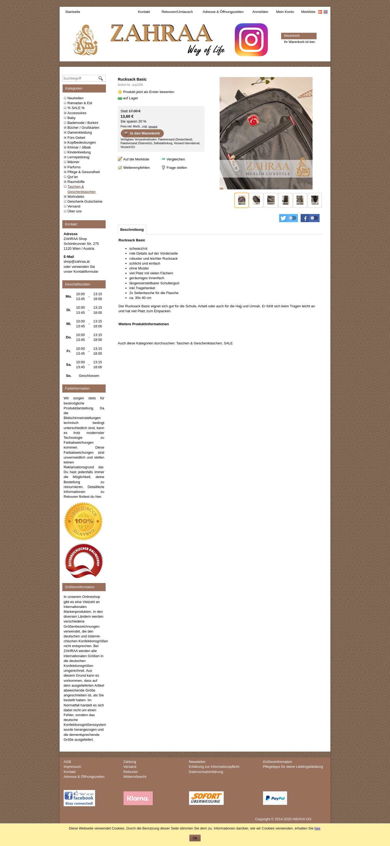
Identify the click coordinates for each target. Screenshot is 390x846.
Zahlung (129, 762)
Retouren (130, 772)
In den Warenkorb (142, 133)
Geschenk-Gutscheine (84, 201)
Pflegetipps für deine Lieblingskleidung (293, 767)
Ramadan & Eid (79, 103)
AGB (67, 762)
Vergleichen (176, 159)
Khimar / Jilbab (79, 147)
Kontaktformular (85, 271)
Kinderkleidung (79, 152)
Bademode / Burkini (82, 123)
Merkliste (308, 12)
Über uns (74, 211)
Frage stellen (177, 168)
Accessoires (76, 113)
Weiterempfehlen (136, 168)
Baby (71, 118)
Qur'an (72, 177)
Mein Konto (285, 12)
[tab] (132, 229)
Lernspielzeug (78, 157)
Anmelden (260, 12)
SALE (228, 343)
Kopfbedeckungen (81, 142)
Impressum (72, 767)
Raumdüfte (76, 182)
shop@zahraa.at (77, 261)
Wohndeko (75, 197)
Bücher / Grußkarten (83, 128)
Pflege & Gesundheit (83, 172)
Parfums (73, 167)
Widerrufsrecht (135, 777)
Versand (73, 206)
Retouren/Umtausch (177, 12)
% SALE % (76, 108)
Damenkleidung (79, 132)
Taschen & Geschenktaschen (199, 343)
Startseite (72, 12)
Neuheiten (75, 98)
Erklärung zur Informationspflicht (214, 767)
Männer (73, 162)
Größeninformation (277, 762)
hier (98, 497)
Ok (195, 838)
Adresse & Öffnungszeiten (223, 12)
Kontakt (144, 12)
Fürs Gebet (76, 138)
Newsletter (197, 762)
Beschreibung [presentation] (132, 230)
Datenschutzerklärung (206, 772)
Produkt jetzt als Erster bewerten (148, 92)
